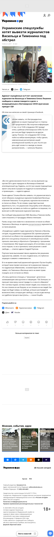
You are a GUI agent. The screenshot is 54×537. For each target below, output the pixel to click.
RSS (30, 479)
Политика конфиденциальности (15, 502)
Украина (27, 337)
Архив (24, 479)
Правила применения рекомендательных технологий (23, 504)
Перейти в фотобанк (23, 84)
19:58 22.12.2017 (7, 44)
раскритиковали (35, 224)
